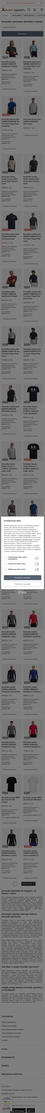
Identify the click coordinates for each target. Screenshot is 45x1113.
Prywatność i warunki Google (23, 539)
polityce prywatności (25, 535)
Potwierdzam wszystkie (22, 578)
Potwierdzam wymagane (22, 584)
